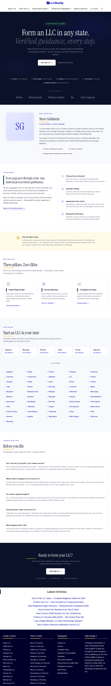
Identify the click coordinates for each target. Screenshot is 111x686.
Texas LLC (6, 643)
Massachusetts (32, 392)
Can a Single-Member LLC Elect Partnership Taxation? (58, 621)
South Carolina (11, 412)
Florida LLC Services (37, 653)
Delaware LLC (8, 653)
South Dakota (31, 412)
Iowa (7, 387)
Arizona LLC (7, 673)
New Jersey (10, 402)
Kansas (29, 387)
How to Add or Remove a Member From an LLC (58, 625)
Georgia (8, 382)
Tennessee (51, 412)
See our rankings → (48, 303)
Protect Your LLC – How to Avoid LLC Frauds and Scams (58, 602)
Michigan (51, 392)
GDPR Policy (62, 670)
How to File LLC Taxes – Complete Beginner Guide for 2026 (58, 598)
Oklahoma (30, 407)
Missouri (8, 397)
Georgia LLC (7, 656)
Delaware (51, 377)
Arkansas (72, 372)
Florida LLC (7, 650)
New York (51, 402)
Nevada (71, 397)
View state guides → (13, 305)
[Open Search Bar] (102, 9)
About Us (12, 9)
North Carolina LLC (9, 660)
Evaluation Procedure (65, 666)
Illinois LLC (6, 666)
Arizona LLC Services (37, 677)
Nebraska (51, 397)
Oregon (50, 407)
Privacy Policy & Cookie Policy (68, 663)
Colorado (9, 377)
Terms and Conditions (65, 660)
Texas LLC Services (37, 646)
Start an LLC (24, 9)
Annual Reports (80, 9)
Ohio (7, 407)
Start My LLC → (47, 63)
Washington (52, 417)
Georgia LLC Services (37, 660)
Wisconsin (93, 417)
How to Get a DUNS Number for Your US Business (58, 613)
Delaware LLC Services (38, 656)
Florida (92, 377)
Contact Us (61, 643)
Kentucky (51, 387)
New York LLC (8, 663)
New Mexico (31, 402)
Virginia (29, 417)
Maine (92, 387)
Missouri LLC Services (37, 683)
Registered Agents (40, 9)
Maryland (9, 392)
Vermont (8, 417)
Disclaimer (61, 656)
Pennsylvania (73, 407)
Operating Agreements (61, 9)
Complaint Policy (63, 650)
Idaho (50, 382)
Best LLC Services (36, 643)
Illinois (71, 382)
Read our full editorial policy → (14, 208)
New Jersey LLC (8, 683)
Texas (71, 412)
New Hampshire (95, 397)
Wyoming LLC (7, 677)
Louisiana (72, 387)
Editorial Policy (63, 673)
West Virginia (73, 417)
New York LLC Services (38, 666)
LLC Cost (94, 9)
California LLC (8, 646)
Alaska (29, 372)
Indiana (92, 382)
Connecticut (31, 377)
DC (70, 377)
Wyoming (9, 421)
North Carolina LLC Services (40, 663)
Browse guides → (83, 303)
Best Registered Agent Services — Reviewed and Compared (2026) (58, 606)
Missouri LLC (7, 680)
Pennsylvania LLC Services (39, 673)
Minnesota (72, 392)
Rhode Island (94, 407)
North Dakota (94, 402)
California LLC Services (38, 650)
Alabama (9, 372)
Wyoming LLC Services (38, 680)
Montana (30, 397)
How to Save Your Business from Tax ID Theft (58, 610)
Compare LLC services (65, 62)
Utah (91, 412)
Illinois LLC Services (37, 670)
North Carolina (74, 402)
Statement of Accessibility (67, 653)
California (93, 372)
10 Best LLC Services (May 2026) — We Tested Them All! (58, 617)
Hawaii (29, 382)
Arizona (50, 372)
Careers (60, 646)
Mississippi (93, 392)
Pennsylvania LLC (9, 670)
